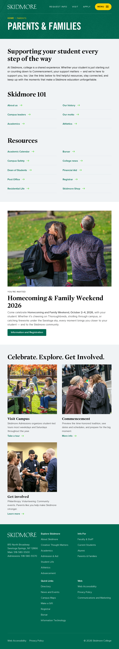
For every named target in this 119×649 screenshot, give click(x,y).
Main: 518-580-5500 (19, 552)
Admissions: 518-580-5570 (22, 556)
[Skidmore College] (22, 7)
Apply (87, 7)
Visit (75, 7)
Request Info (58, 7)
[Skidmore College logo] (23, 535)
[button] (103, 6)
